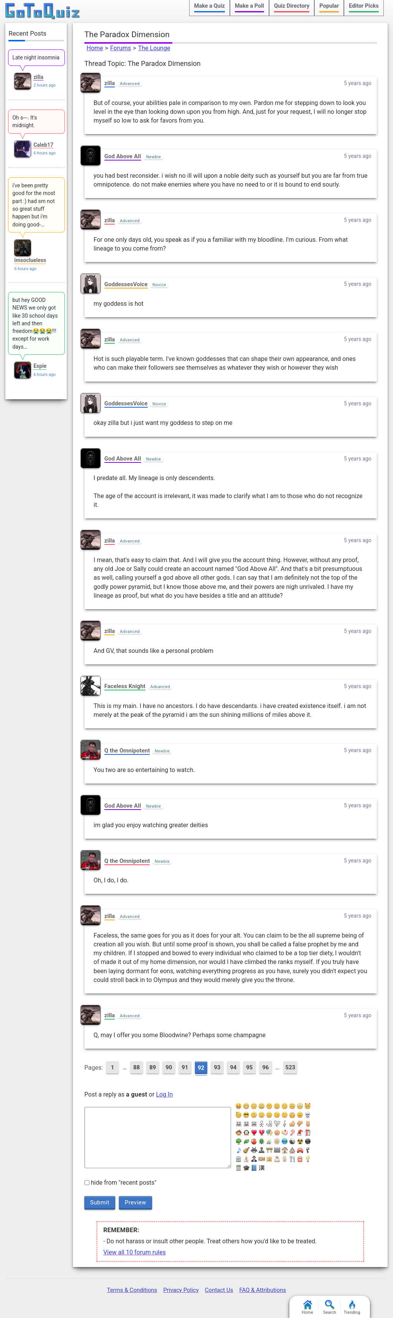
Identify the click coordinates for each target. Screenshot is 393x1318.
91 (185, 1067)
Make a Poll (249, 6)
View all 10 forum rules (134, 1252)
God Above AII (122, 156)
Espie (39, 366)
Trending (352, 1307)
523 (291, 1067)
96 (265, 1067)
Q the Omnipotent (127, 750)
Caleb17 (43, 145)
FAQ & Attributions (262, 1290)
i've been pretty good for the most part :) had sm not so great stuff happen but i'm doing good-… (33, 204)
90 (168, 1067)
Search (329, 1307)
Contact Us (219, 1290)
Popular (329, 6)
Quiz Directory (291, 6)
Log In (164, 1094)
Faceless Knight (124, 686)
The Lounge (154, 48)
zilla (109, 83)
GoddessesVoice (126, 284)
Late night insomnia (35, 57)
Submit (99, 1202)
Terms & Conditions (132, 1290)
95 (249, 1067)
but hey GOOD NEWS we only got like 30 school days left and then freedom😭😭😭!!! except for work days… (35, 323)
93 (217, 1067)
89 (152, 1067)
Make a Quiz (209, 6)
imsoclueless (30, 260)
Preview (135, 1202)
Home (95, 48)
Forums (120, 48)
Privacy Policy (180, 1290)
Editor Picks (364, 6)
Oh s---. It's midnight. (24, 121)
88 (136, 1067)
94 (233, 1067)
